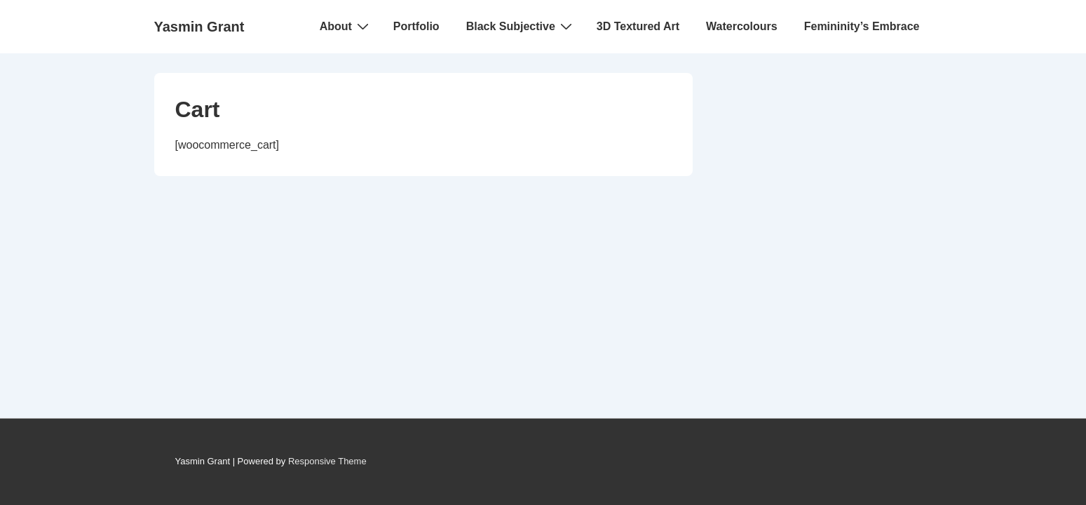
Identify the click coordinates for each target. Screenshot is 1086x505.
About (346, 26)
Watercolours (742, 26)
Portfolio (416, 26)
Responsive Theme (327, 461)
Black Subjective (521, 26)
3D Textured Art (638, 26)
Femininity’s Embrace (862, 26)
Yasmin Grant (199, 26)
